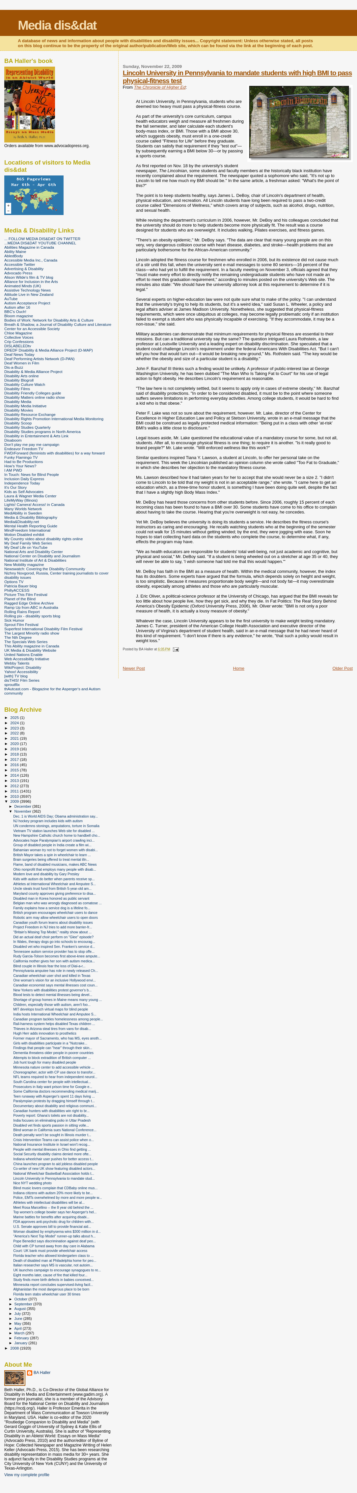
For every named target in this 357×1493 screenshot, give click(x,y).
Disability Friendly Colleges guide (32, 393)
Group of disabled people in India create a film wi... (52, 845)
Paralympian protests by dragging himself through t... (54, 1101)
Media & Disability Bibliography (30, 517)
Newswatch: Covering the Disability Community (44, 569)
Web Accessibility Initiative (26, 659)
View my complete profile (26, 1475)
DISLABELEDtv (17, 346)
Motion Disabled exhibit (24, 534)
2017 (15, 759)
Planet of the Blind (20, 599)
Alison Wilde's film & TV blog (28, 277)
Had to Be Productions (23, 461)
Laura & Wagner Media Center (30, 496)
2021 (15, 738)
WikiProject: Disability (22, 667)
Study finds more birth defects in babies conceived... (53, 1280)
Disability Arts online (21, 376)
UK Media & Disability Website (30, 650)
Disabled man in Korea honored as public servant (51, 898)
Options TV (13, 581)
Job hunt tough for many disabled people (44, 1062)
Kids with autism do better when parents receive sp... (54, 879)
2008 (15, 1348)
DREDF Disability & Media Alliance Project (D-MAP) (48, 350)
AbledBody (13, 256)
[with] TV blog (16, 676)
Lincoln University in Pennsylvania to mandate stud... (54, 1178)
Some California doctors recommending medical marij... (56, 1091)
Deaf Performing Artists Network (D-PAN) (39, 359)
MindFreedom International (27, 530)
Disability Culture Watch (24, 384)
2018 (15, 754)
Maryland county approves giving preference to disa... (54, 893)
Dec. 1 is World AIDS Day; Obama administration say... (55, 816)
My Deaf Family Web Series (28, 543)
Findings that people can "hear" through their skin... (52, 1048)
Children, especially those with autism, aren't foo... (52, 1005)
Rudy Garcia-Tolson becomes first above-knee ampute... (56, 956)
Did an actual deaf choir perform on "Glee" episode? (53, 937)
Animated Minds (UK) (22, 286)
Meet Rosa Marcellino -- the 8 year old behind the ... (53, 1207)
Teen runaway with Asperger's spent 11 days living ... (54, 1096)
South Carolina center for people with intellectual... (52, 1082)
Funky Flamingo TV (21, 457)
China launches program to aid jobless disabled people (55, 1164)
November (23, 811)
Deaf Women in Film (21, 363)
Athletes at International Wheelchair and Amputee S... (54, 884)
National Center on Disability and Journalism (42, 556)
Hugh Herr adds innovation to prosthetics (44, 1033)
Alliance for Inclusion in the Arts (31, 281)
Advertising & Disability (23, 268)
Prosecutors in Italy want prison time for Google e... (52, 1087)
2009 (15, 801)
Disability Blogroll (19, 380)
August (20, 1309)
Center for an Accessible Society (32, 329)
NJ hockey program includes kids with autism (48, 821)
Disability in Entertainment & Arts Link (36, 436)
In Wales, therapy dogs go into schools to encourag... (54, 942)
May (18, 1323)
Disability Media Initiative (25, 406)
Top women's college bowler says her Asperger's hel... (54, 1212)
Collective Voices (19, 337)
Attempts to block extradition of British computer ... (52, 1058)
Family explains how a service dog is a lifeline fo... (51, 908)
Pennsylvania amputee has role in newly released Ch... (55, 971)
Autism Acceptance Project (27, 303)
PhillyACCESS (16, 590)
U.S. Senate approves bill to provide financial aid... (52, 1227)
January (21, 1343)
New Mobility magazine (24, 564)
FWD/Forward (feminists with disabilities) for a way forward (54, 453)
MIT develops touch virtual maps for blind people (50, 1009)
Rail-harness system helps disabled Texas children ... (54, 1024)
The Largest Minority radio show (31, 633)
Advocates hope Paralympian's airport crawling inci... (54, 840)
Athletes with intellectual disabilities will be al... (49, 1202)
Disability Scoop (18, 423)
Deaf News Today (19, 354)
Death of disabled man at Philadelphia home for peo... (54, 1260)
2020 (15, 743)
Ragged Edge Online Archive (29, 603)
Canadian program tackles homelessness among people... (58, 1019)
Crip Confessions (19, 341)
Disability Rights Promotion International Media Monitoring (53, 419)
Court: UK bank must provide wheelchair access (50, 1251)
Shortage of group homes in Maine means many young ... (57, 1000)
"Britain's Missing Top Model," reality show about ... (52, 932)
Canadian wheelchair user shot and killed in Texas (51, 976)
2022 (15, 733)
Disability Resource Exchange (30, 414)
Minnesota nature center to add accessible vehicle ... (53, 1067)
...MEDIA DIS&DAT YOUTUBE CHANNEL (40, 243)
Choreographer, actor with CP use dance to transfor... (54, 1072)
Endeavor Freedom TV (23, 449)
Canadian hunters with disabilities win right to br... (51, 1111)
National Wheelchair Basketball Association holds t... (53, 1173)
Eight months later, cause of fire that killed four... (50, 1275)
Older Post (343, 668)
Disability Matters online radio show (34, 397)
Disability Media (17, 401)
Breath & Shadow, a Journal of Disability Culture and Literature (57, 324)
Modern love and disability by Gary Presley (46, 874)
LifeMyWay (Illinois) (21, 500)
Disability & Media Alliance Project (33, 371)
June (18, 1319)
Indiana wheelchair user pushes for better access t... (53, 1159)
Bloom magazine (18, 316)
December (23, 806)
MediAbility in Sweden (23, 513)
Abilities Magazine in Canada (29, 247)
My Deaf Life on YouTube (25, 547)
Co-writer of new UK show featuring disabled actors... (54, 1168)
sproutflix (12, 684)
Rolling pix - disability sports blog (32, 616)
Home (238, 668)
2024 (15, 723)
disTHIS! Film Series (22, 680)
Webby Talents (16, 663)
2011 (15, 791)
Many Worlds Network (23, 509)
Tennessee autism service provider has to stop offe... (54, 951)
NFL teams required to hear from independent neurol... (55, 1077)
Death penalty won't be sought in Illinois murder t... (52, 1135)
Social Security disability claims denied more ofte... (52, 1154)
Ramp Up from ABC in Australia (31, 607)
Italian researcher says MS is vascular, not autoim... (53, 1265)
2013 (15, 780)
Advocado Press (18, 273)
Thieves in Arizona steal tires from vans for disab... (52, 1029)
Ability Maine (15, 251)
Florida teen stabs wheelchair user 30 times (46, 1294)
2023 (15, 728)
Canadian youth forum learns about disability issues (53, 922)
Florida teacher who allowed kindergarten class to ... (53, 1256)
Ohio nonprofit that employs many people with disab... (54, 869)
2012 (15, 786)
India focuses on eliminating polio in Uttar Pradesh (52, 1120)
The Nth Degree (18, 637)
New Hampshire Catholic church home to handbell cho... (56, 835)
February (22, 1338)
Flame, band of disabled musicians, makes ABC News (54, 864)
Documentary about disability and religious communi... (54, 1106)
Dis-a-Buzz (13, 367)
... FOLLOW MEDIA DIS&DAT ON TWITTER (42, 238)
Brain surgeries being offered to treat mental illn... (51, 859)
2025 (15, 717)
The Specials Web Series (25, 641)
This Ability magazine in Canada (31, 646)
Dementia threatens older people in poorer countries (53, 1053)
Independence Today (22, 483)
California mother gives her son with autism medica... (54, 961)
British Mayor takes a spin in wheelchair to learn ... (52, 855)
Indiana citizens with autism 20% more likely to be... (53, 1193)
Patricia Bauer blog (20, 586)
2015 (15, 770)
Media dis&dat (57, 25)
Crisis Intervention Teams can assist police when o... (53, 1140)
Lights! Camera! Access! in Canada (34, 504)
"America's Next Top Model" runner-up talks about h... (54, 1236)
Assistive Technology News (27, 290)
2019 (15, 749)
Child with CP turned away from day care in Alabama (54, 1246)
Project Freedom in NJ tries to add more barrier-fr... (52, 927)
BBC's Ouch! (15, 311)
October (21, 1299)
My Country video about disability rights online (43, 539)
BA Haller (42, 1372)
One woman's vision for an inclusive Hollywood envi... (54, 980)
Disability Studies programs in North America (42, 431)
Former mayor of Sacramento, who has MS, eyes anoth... (57, 1038)
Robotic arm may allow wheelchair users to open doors (55, 917)
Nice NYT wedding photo (32, 1183)
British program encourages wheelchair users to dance (55, 913)
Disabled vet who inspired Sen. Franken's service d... (54, 947)
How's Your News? (20, 466)
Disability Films (17, 389)
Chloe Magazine (18, 333)
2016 (15, 764)
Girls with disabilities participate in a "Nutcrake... (50, 1043)
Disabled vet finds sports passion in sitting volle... (51, 1125)
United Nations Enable (23, 654)
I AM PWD (13, 470)
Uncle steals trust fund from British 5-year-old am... (52, 888)
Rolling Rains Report (22, 611)
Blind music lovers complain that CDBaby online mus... (55, 1188)
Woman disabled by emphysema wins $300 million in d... (57, 1231)
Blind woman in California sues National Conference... (54, 1130)
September (24, 1304)
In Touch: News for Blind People (31, 474)
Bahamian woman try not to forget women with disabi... (55, 850)
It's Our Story (15, 487)
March (20, 1333)
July (18, 1314)
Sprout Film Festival (21, 624)
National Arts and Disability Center (33, 551)
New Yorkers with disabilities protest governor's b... (52, 990)
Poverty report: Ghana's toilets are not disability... (51, 1115)
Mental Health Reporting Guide (30, 526)
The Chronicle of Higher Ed (160, 87)
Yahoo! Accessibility (21, 671)
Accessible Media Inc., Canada (30, 260)
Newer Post (134, 668)
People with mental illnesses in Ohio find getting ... (52, 1149)
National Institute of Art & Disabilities (35, 560)
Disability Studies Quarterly (27, 427)
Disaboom (13, 440)
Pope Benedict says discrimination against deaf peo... (54, 1241)
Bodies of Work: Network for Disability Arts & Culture (49, 320)
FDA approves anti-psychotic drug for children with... (53, 1222)
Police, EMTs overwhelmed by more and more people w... (57, 1197)
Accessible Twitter (19, 264)
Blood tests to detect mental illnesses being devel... (52, 995)
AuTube (11, 298)
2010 (15, 796)
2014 (15, 775)
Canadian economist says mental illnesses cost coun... (55, 985)
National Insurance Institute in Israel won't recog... (51, 1144)
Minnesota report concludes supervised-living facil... (53, 1285)
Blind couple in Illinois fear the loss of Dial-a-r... (49, 966)
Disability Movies (18, 410)
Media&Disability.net (21, 521)
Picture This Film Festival (25, 594)
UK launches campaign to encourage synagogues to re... (57, 1270)
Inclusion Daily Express (24, 479)
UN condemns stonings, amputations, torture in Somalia (56, 826)
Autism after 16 (17, 307)
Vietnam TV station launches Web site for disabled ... (54, 831)
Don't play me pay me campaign (31, 444)
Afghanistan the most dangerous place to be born (51, 1289)
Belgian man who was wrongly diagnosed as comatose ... (57, 903)
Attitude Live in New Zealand (28, 294)
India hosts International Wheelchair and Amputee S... (54, 1014)
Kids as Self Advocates (23, 491)
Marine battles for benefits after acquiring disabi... (51, 1217)
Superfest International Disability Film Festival (43, 629)
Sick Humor (14, 620)
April (18, 1328)
